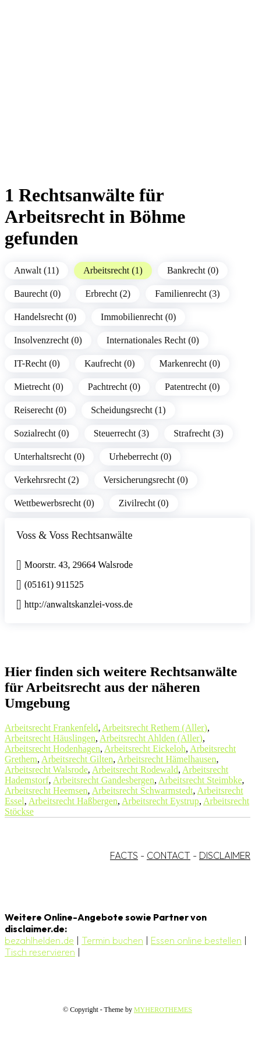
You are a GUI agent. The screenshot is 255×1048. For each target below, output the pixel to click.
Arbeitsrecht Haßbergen (73, 801)
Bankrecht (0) (192, 270)
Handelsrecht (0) (45, 317)
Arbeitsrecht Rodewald (135, 770)
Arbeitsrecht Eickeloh (145, 749)
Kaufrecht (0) (109, 363)
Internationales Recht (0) (153, 340)
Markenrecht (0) (190, 363)
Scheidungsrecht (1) (128, 410)
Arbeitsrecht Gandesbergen (103, 780)
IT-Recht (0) (37, 363)
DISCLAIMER (224, 855)
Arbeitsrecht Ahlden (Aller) (151, 738)
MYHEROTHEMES (163, 1010)
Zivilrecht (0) (144, 503)
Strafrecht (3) (198, 433)
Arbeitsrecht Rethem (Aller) (154, 728)
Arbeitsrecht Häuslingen (50, 738)
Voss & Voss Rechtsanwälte (74, 535)
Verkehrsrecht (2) (46, 480)
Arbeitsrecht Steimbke (200, 780)
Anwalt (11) (36, 270)
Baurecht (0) (37, 294)
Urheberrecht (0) (140, 456)
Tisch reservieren (40, 952)
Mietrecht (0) (38, 387)
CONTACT (168, 855)
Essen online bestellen (196, 940)
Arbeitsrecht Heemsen (46, 790)
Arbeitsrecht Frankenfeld (51, 728)
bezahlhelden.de (39, 940)
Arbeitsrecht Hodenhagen (52, 749)
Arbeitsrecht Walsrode (46, 770)
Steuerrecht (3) (122, 433)
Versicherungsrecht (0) (146, 480)
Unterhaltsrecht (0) (49, 456)
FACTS (124, 855)
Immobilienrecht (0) (138, 317)
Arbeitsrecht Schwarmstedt (142, 790)
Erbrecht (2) (107, 294)
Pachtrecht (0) (114, 387)
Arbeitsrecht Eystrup (160, 801)
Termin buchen (112, 940)
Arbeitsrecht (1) (113, 270)
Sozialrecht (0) (41, 433)
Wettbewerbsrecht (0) (54, 503)
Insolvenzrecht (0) (48, 340)
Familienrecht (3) (187, 294)
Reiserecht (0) (40, 410)
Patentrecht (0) (192, 387)
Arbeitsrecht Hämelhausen (166, 759)
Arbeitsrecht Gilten (77, 759)
